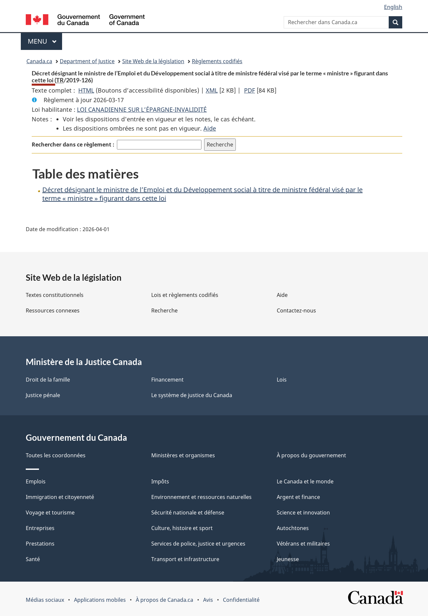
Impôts (160, 481)
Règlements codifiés (217, 61)
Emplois (36, 481)
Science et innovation (303, 512)
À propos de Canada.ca (164, 599)
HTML (86, 90)
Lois (282, 379)
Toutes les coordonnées (56, 455)
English (393, 7)
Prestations (40, 543)
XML (212, 90)
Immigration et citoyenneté (60, 497)
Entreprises (40, 528)
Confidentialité (241, 599)
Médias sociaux (45, 599)
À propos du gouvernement (311, 455)
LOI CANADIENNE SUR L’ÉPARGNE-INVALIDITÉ (142, 109)
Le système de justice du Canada (191, 395)
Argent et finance (298, 497)
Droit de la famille (48, 379)
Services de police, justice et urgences (198, 543)
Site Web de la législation (153, 61)
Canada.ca (39, 61)
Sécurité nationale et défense (187, 512)
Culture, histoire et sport (182, 528)
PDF (249, 90)
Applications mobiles (100, 599)
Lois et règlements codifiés (184, 295)
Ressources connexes (53, 310)
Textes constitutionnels (55, 295)
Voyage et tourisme (50, 512)
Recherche (164, 310)
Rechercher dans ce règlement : (73, 144)
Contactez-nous (296, 310)
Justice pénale (43, 395)
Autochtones (293, 528)
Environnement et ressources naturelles (201, 497)
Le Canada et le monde (305, 481)
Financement (167, 379)
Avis (208, 599)
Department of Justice (87, 61)
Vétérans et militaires (303, 543)
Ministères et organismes (183, 455)
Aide (209, 128)
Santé (33, 559)
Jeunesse (288, 559)
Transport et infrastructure (185, 559)
